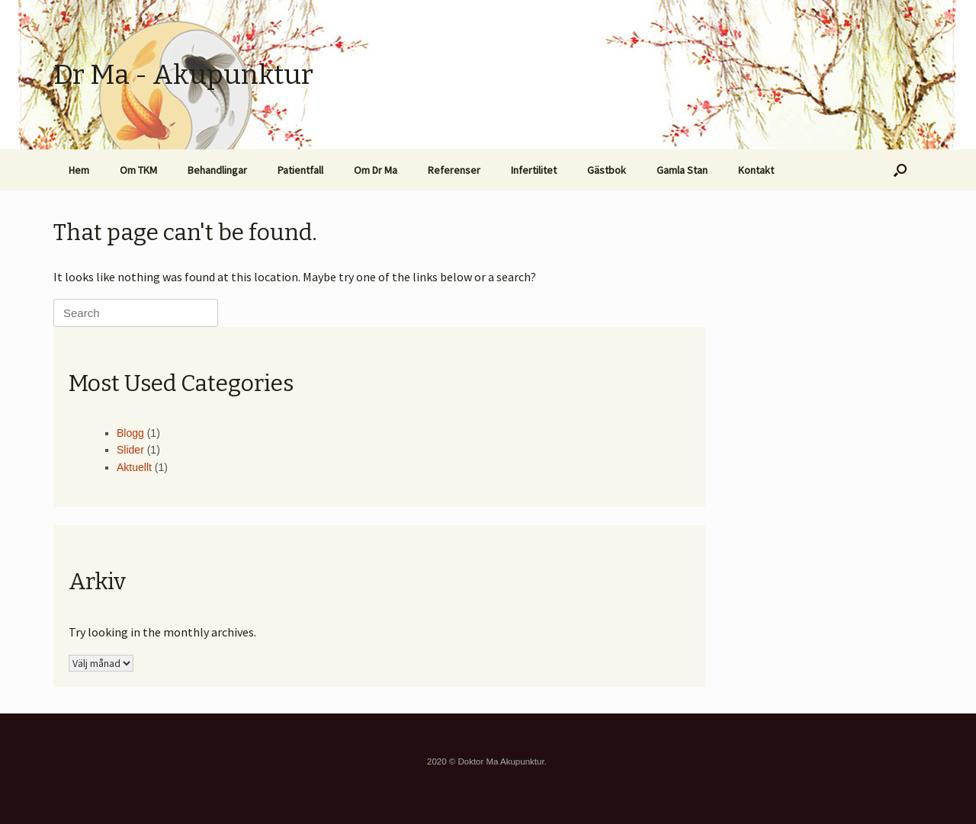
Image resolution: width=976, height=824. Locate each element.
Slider (130, 450)
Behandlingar (217, 170)
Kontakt (756, 170)
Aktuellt (134, 467)
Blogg (130, 433)
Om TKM (138, 170)
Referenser (454, 170)
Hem (79, 170)
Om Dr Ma (375, 170)
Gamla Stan (682, 170)
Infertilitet (534, 170)
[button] (900, 170)
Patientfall (300, 170)
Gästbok (606, 170)
